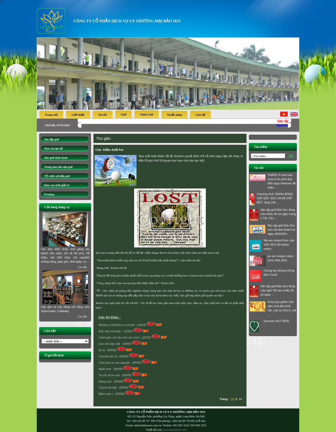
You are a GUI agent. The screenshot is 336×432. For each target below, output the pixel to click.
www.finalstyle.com (174, 429)
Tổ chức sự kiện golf (57, 176)
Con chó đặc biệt (109, 343)
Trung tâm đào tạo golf (58, 166)
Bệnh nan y (106, 393)
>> (240, 399)
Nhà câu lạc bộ (53, 148)
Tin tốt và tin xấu (109, 375)
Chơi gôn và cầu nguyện (114, 362)
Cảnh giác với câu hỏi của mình (119, 337)
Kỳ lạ (102, 350)
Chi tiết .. (83, 267)
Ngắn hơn (105, 368)
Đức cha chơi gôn (110, 331)
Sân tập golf (51, 139)
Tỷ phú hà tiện (108, 387)
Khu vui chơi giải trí (57, 185)
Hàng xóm (105, 381)
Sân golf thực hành (55, 157)
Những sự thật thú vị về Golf (116, 324)
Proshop (49, 194)
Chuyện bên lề (108, 356)
